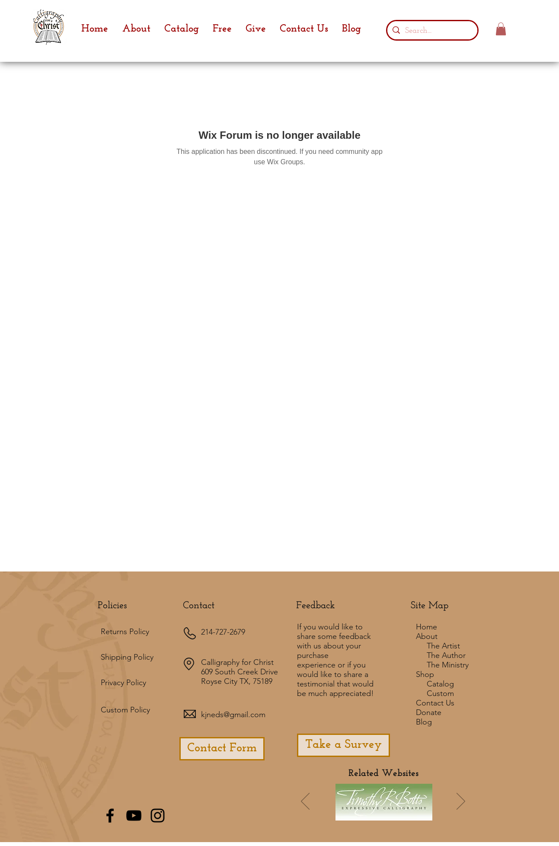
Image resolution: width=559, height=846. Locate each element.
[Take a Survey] (343, 745)
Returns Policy (125, 631)
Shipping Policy (127, 657)
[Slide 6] (355, 814)
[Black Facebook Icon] (110, 815)
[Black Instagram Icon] (157, 815)
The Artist (443, 646)
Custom (440, 693)
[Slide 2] (378, 814)
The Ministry (448, 665)
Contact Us (435, 703)
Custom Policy (125, 710)
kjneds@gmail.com (233, 714)
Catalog (440, 684)
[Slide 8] (425, 814)
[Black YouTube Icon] (134, 815)
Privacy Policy (123, 682)
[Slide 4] (390, 814)
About (427, 636)
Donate (428, 712)
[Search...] (432, 30)
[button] (500, 28)
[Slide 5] (413, 814)
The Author (446, 655)
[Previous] (305, 802)
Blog (424, 722)
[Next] (461, 802)
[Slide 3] (401, 814)
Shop (425, 674)
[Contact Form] (222, 748)
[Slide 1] (342, 814)
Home (426, 627)
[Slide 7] (366, 814)
